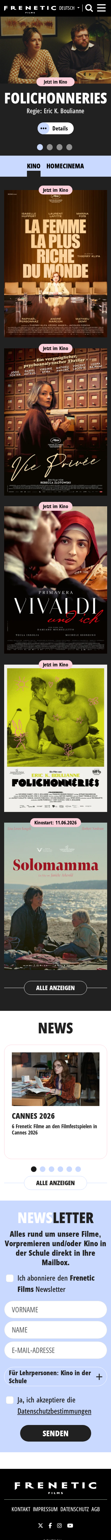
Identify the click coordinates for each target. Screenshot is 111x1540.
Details (53, 128)
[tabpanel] (55, 590)
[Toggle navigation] (101, 8)
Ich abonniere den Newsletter (56, 1283)
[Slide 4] (69, 147)
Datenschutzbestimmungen (54, 1411)
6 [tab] (78, 1169)
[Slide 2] (50, 147)
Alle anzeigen (55, 988)
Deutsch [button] (67, 8)
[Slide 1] (40, 147)
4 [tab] (60, 1169)
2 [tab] (42, 1169)
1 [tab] (33, 1169)
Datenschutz (74, 1509)
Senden (56, 1433)
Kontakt (21, 1509)
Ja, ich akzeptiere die (54, 1405)
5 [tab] (69, 1169)
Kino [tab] (34, 165)
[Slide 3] (59, 147)
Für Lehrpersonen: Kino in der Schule (50, 1376)
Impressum (45, 1509)
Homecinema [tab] (65, 165)
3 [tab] (51, 1169)
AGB (95, 1509)
